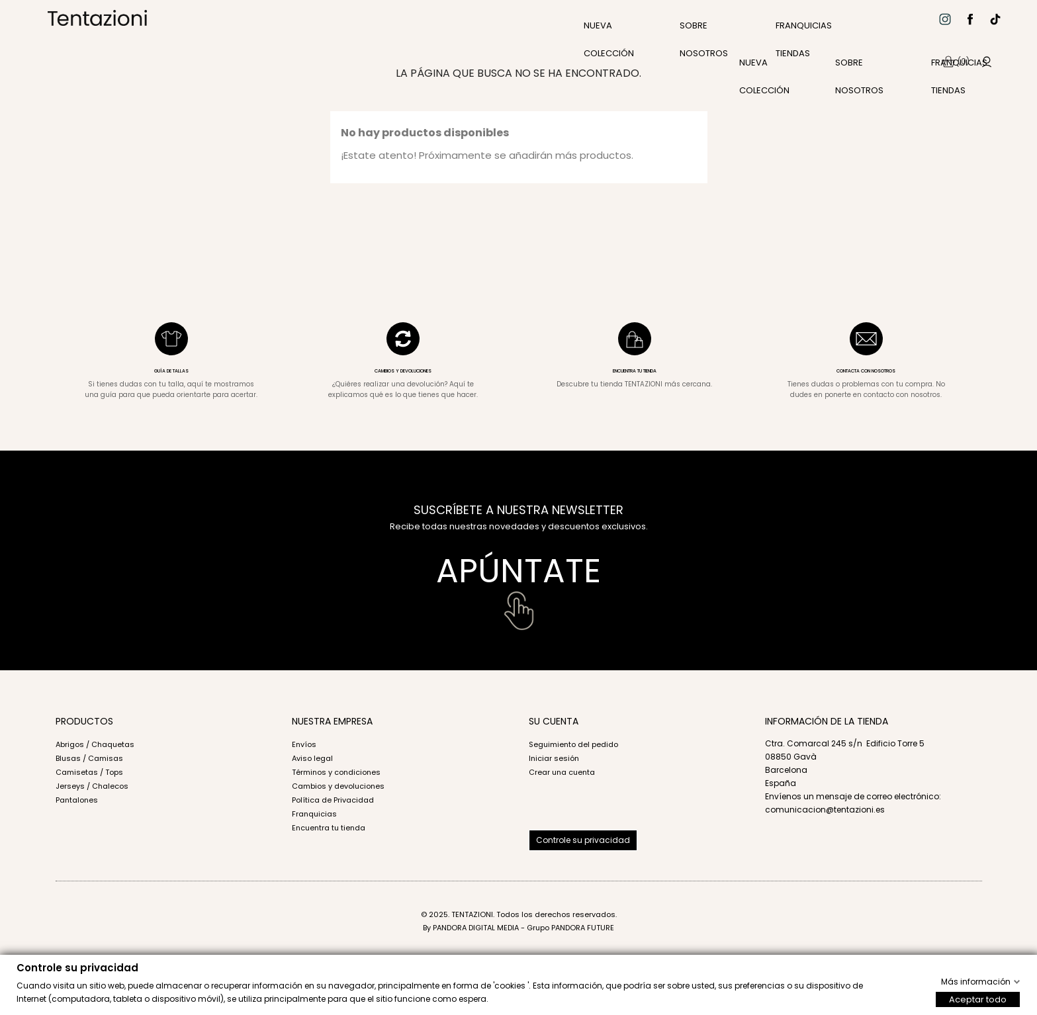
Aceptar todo (978, 999)
